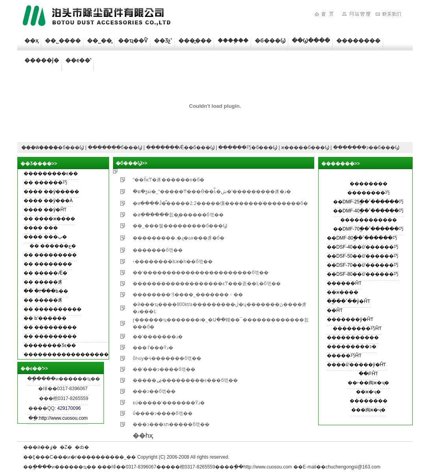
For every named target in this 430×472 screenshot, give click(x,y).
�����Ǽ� (50, 273)
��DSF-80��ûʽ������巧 (362, 274)
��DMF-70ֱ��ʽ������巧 (368, 229)
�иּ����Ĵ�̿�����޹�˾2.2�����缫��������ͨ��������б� (220, 203)
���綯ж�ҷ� (368, 410)
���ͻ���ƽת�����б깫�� (171, 424)
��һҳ (143, 435)
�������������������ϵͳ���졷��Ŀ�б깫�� (207, 283)
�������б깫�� (158, 250)
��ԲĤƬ (368, 373)
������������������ (66, 354)
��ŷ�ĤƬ (55, 209)
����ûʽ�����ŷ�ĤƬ (356, 364)
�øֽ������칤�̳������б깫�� (178, 215)
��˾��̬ (99, 40)
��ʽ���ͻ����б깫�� (164, 369)
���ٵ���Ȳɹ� (153, 347)
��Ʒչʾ (163, 40)
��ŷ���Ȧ (58, 200)
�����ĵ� (41, 60)
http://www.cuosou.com (63, 418)
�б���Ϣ (270, 40)
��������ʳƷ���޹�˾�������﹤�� (188, 294)
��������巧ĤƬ (357, 328)
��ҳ (31, 40)
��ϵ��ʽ (78, 60)
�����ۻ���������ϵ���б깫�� (185, 380)
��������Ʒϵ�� (50, 345)
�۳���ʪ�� (51, 291)
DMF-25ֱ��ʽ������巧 (373, 202)
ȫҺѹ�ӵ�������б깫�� (167, 358)
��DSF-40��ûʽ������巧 (362, 247)
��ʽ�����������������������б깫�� (201, 272)
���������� (58, 309)
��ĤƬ (335, 310)
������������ (368, 220)
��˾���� (63, 40)
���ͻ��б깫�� (154, 391)
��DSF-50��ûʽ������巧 (362, 256)
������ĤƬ (344, 283)
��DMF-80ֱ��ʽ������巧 (362, 238)
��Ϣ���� (311, 40)
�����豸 (48, 282)
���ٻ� (55, 237)
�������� (358, 40)
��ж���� (342, 292)
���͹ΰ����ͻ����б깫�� (162, 413)
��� (51, 227)
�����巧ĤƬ (344, 355)
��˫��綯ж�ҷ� (368, 382)
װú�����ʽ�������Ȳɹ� (169, 403)
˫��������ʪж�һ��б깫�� (173, 261)
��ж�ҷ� (368, 392)
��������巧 (368, 192)
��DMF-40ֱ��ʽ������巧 (368, 211)
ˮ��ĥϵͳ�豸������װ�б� (168, 180)
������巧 (50, 182)
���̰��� (194, 40)
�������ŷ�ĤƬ (350, 319)
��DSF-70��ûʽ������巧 (362, 265)
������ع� (58, 246)
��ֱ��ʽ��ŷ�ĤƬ (348, 301)
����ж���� (54, 218)
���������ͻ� (351, 346)
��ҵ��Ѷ (133, 40)
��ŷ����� (61, 191)
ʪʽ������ (50, 318)
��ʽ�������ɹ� (158, 336)
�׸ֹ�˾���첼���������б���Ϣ (180, 226)
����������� (353, 337)
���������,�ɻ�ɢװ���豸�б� (178, 238)
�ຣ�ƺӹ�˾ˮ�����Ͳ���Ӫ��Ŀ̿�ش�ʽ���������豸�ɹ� (212, 191)
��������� (55, 255)
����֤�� (233, 40)
